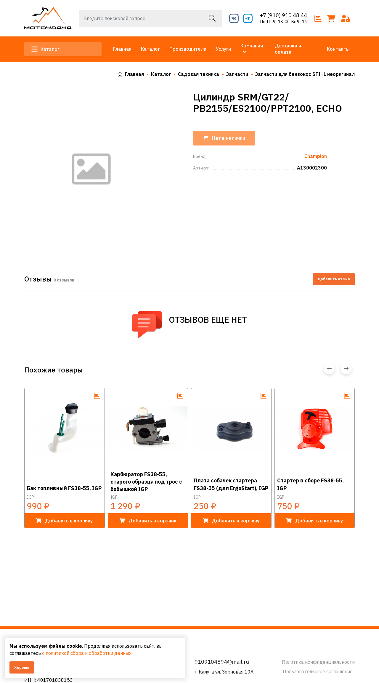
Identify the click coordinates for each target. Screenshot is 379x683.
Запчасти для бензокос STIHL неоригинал (305, 74)
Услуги (223, 49)
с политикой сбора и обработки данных (86, 653)
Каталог (45, 49)
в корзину (64, 521)
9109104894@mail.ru (222, 661)
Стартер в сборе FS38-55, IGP (310, 484)
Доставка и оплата (288, 49)
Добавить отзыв (333, 278)
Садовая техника (198, 74)
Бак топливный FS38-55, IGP (64, 488)
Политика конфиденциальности (318, 662)
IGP (30, 497)
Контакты (338, 49)
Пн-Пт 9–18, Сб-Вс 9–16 (283, 21)
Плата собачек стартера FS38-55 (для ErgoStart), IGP (231, 484)
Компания (251, 46)
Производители (187, 49)
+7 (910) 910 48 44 (283, 15)
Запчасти (237, 74)
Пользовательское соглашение (318, 671)
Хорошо (21, 667)
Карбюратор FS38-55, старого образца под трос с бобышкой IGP (146, 481)
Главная (122, 49)
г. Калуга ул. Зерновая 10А (224, 672)
